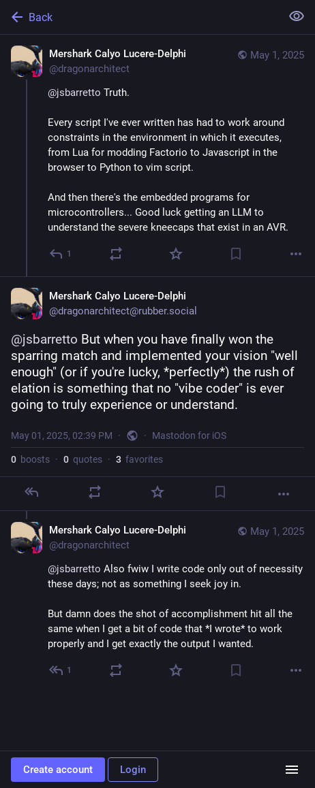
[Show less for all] (296, 16)
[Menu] (292, 769)
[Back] (139, 17)
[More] (296, 254)
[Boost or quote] (116, 254)
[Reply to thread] (61, 670)
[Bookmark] (236, 254)
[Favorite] (176, 254)
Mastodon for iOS (189, 435)
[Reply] (61, 254)
